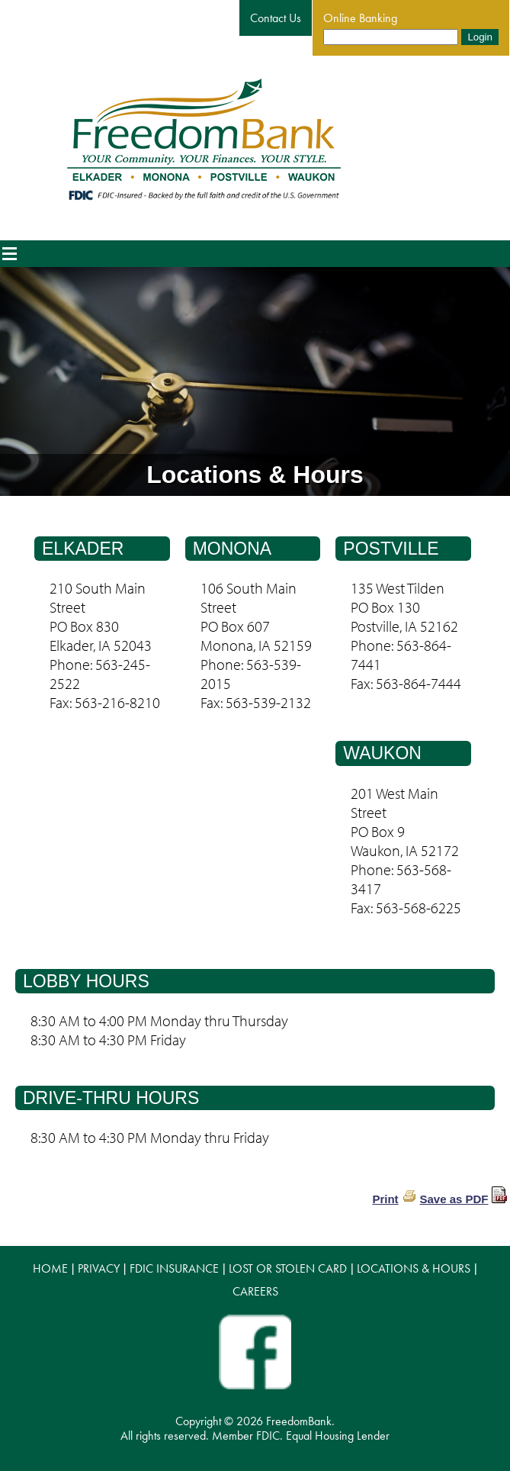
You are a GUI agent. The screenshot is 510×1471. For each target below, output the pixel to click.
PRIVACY (99, 1268)
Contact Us (275, 18)
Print (385, 1199)
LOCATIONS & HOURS (413, 1268)
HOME (50, 1268)
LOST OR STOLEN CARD (288, 1268)
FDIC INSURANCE (174, 1268)
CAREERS (255, 1291)
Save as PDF (453, 1199)
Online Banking (360, 18)
